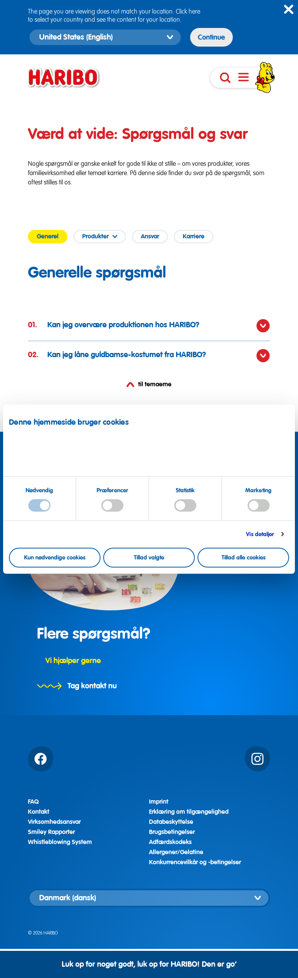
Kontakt (38, 812)
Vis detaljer (260, 534)
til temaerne (149, 384)
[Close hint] (288, 9)
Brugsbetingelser (172, 832)
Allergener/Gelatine (176, 852)
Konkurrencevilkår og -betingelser (195, 862)
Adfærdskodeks (170, 842)
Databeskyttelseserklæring (248, 455)
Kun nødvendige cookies (54, 557)
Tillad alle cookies (243, 557)
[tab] (48, 236)
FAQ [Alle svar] (33, 802)
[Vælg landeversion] (149, 898)
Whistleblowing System (60, 842)
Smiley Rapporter (51, 832)
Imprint (29, 461)
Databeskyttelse (171, 822)
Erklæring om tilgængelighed (189, 812)
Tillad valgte (149, 557)
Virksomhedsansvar (54, 822)
